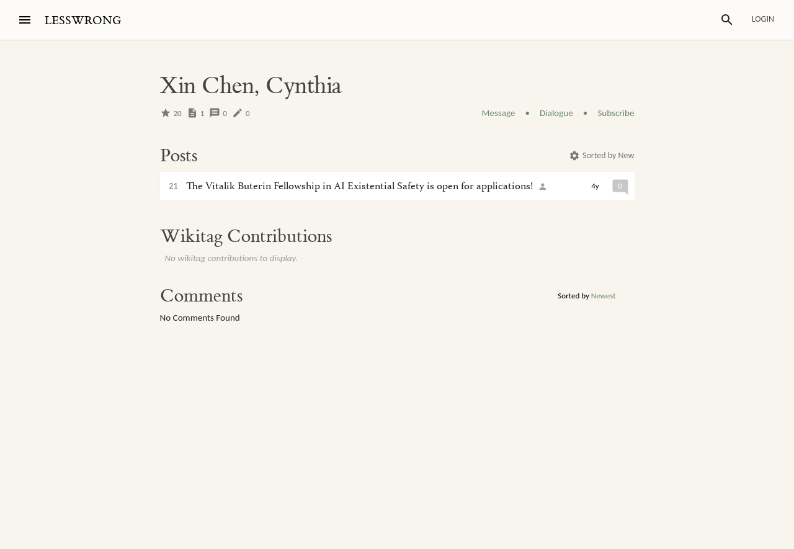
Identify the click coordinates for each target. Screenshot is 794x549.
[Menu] (25, 20)
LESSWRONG (83, 21)
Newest (603, 295)
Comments (201, 296)
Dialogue (556, 112)
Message (498, 112)
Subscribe (615, 112)
